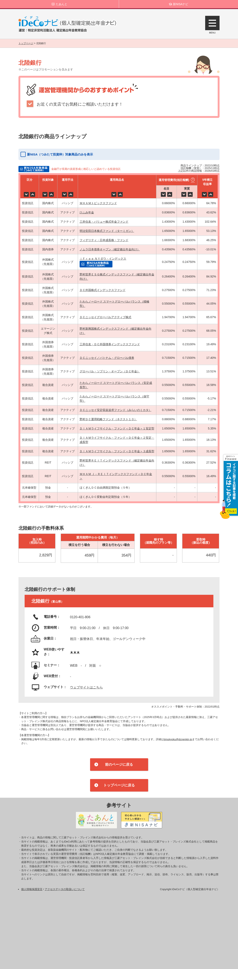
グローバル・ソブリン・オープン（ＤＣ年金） (110, 371)
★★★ (75, 652)
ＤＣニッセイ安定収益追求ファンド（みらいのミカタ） (115, 410)
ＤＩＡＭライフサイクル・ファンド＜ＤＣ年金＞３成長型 (117, 451)
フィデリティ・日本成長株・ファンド (104, 240)
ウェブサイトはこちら (86, 687)
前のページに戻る (119, 764)
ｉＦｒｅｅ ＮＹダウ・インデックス (103, 258)
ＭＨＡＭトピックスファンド (98, 203)
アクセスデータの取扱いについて (65, 889)
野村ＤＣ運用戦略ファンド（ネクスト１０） (108, 419)
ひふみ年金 (87, 212)
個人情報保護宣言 (31, 889)
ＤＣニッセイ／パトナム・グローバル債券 (107, 357)
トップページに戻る (119, 785)
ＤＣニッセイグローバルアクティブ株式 (105, 317)
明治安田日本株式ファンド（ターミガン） (107, 230)
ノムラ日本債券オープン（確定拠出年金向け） (110, 249)
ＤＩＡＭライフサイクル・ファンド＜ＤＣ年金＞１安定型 (117, 428)
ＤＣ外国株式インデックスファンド (103, 290)
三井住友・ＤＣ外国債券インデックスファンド (110, 344)
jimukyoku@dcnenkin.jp (178, 739)
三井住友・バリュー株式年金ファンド (104, 221)
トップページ (25, 43)
